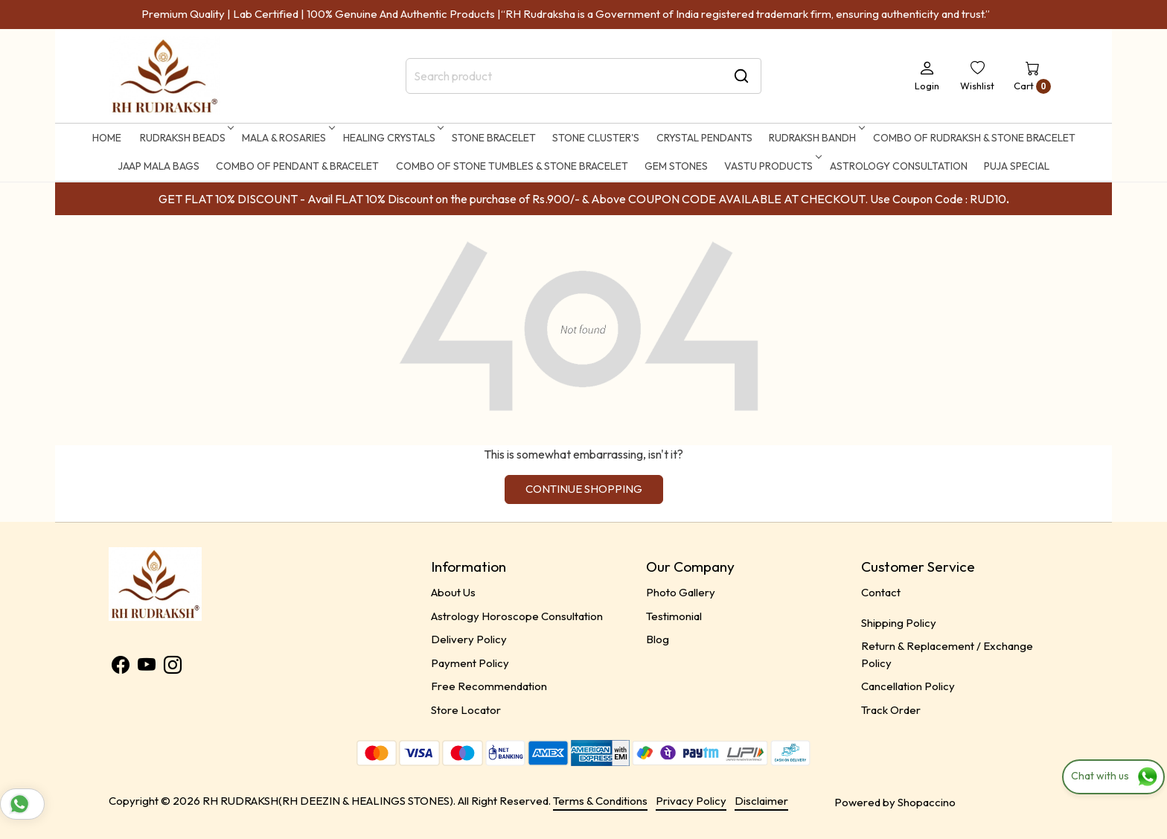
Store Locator (466, 710)
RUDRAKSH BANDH (815, 137)
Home (106, 137)
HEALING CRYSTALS (392, 137)
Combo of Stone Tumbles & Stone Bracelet (512, 166)
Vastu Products (771, 166)
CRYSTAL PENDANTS (704, 137)
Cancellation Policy (908, 686)
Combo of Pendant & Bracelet (297, 166)
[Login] (927, 76)
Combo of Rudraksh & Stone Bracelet (974, 137)
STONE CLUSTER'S (595, 137)
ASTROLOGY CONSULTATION (899, 166)
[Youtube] (147, 667)
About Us (453, 592)
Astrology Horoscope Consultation (517, 616)
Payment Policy (470, 663)
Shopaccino (927, 802)
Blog (657, 639)
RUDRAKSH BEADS (185, 137)
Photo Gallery (680, 592)
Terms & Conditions (600, 801)
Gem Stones (676, 166)
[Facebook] (120, 667)
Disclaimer (761, 801)
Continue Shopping (583, 489)
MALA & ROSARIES (287, 137)
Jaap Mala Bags (158, 166)
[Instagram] (173, 667)
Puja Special (1016, 166)
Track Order (891, 710)
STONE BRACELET (494, 137)
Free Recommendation (489, 686)
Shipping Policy (898, 623)
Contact (881, 592)
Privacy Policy (691, 801)
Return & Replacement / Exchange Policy (947, 654)
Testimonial (674, 616)
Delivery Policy (469, 639)
